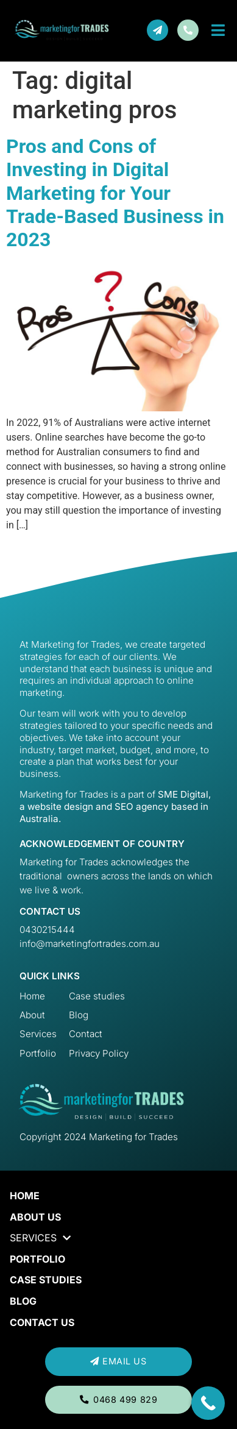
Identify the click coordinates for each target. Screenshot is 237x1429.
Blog (23, 1301)
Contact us (42, 1322)
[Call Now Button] (208, 1403)
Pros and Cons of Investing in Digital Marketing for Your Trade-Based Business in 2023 (115, 193)
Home (25, 1196)
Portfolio (37, 1259)
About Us (35, 1217)
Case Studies (46, 1280)
